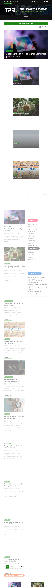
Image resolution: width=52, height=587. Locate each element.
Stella (11, 55)
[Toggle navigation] (26, 17)
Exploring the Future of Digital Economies (25, 52)
